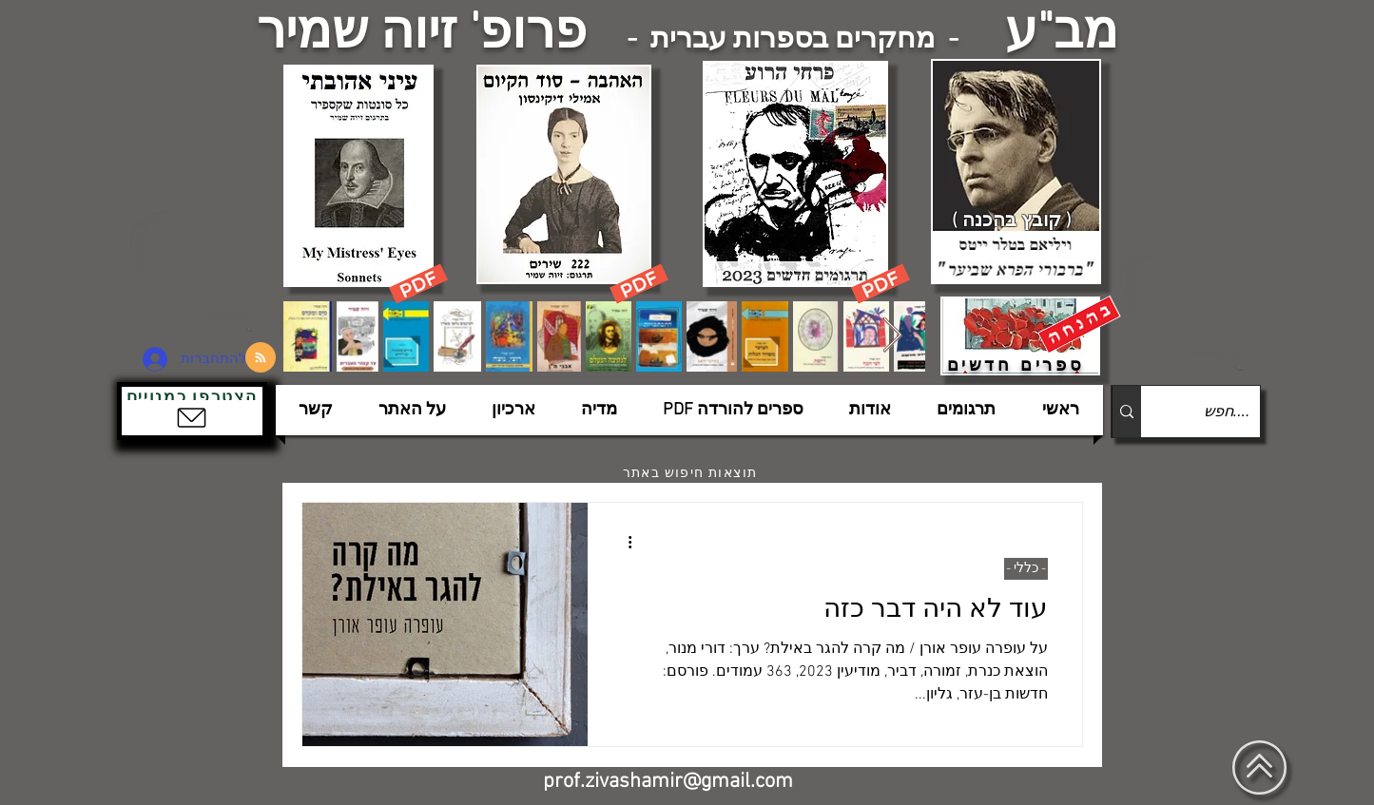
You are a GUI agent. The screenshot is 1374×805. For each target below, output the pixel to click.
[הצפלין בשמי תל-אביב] (201, 270)
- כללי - (1026, 569)
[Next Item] (892, 336)
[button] (192, 411)
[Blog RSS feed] (260, 358)
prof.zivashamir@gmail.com (668, 782)
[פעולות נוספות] (623, 541)
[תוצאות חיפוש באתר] (692, 473)
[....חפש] (1215, 411)
